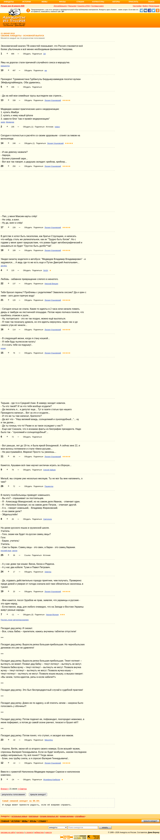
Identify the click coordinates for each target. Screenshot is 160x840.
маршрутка (5, 66)
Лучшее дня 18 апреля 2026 (12, 6)
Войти (145, 6)
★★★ (62, 615)
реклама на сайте (8, 832)
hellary (57, 127)
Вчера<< (5, 789)
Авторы (116, 2)
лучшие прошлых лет (49, 816)
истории (15, 821)
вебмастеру (39, 832)
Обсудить (27, 54)
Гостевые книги (97, 6)
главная (5, 821)
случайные (80, 816)
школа (14, 551)
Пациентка (49, 486)
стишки (42, 821)
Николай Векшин (51, 284)
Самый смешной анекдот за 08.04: (21, 801)
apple (3, 122)
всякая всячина (67, 816)
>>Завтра (22, 789)
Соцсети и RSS (83, 6)
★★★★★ (66, 100)
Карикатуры (98, 2)
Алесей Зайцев (49, 470)
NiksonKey (49, 740)
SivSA (45, 270)
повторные (33, 816)
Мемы (44, 2)
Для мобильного (60, 6)
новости (48, 832)
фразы (33, 821)
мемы (25, 821)
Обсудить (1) (28, 127)
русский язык (6, 551)
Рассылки (72, 6)
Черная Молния (52, 615)
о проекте (29, 832)
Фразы (62, 2)
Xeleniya (48, 572)
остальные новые (19, 816)
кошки (3, 348)
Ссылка (27, 555)
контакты (20, 832)
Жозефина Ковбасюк (51, 780)
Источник (49, 127)
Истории (26, 2)
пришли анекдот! (150, 821)
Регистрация (154, 6)
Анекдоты (9, 2)
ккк (46, 71)
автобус (4, 266)
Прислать (133, 2)
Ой (44, 54)
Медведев (10, 122)
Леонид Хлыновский (53, 100)
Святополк (47, 519)
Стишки (80, 2)
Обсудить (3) (28, 615)
